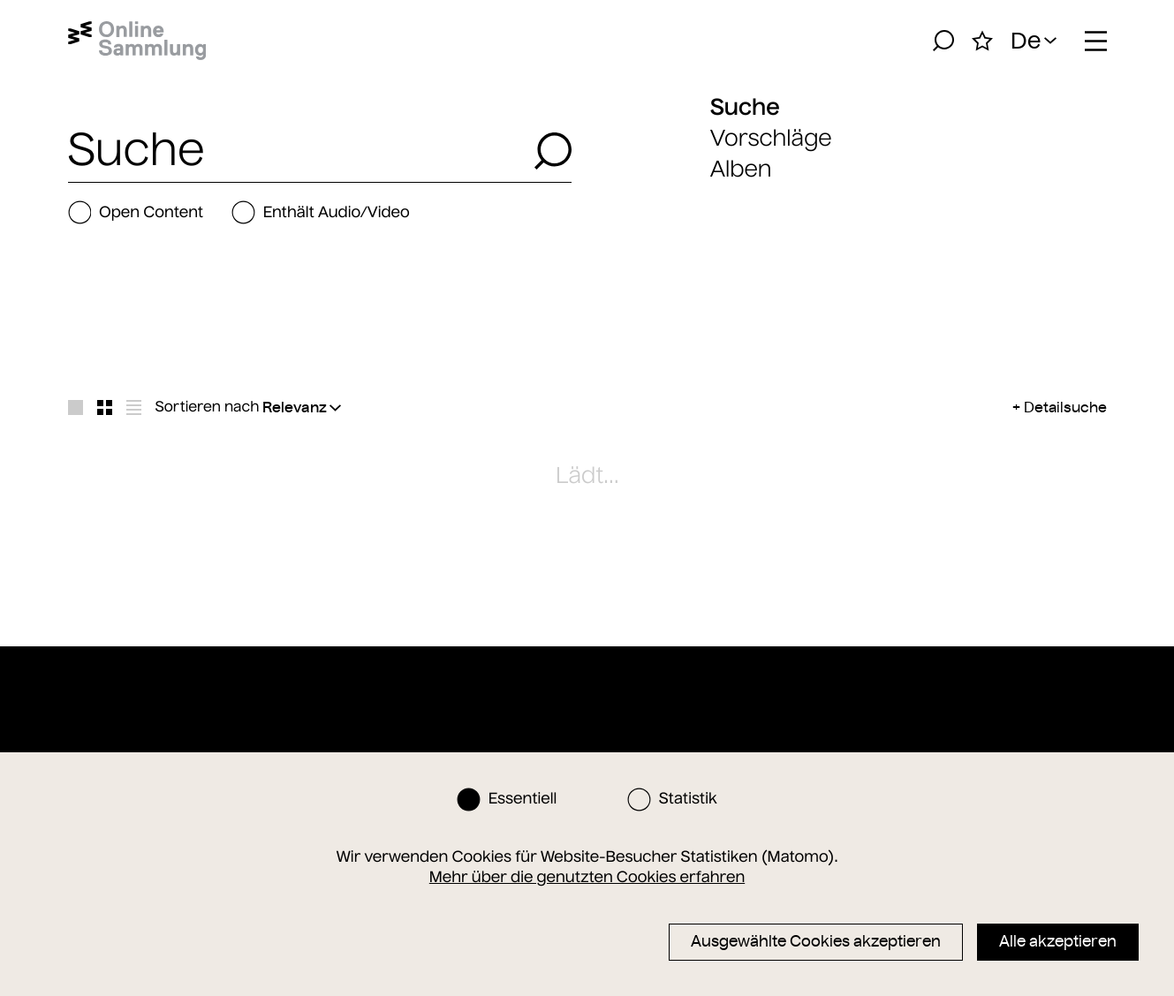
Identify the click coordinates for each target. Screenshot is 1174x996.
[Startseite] (137, 40)
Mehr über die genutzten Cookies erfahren (587, 877)
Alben (741, 169)
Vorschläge (771, 138)
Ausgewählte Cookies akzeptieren (816, 941)
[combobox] (296, 151)
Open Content (136, 212)
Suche (745, 107)
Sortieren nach (207, 407)
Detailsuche (1065, 407)
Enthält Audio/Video (320, 212)
